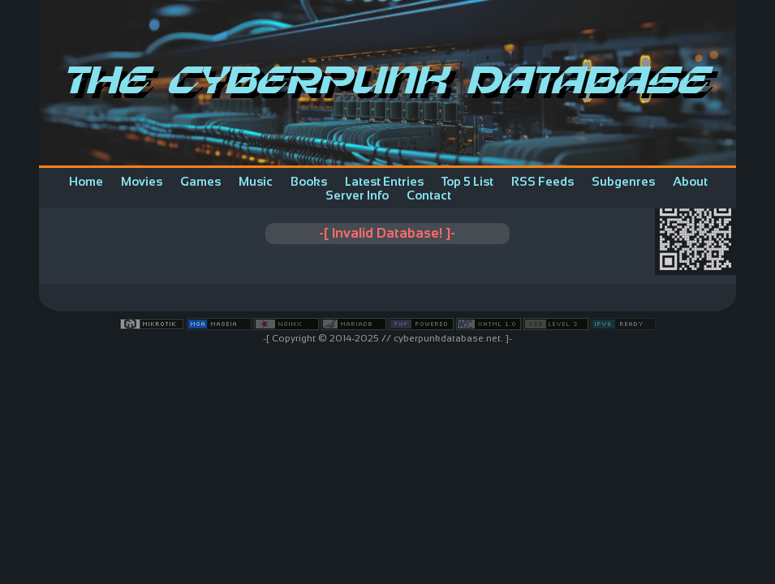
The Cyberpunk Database (388, 83)
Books (309, 181)
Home (86, 181)
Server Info (357, 195)
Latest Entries (384, 181)
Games (200, 181)
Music (256, 181)
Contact (429, 195)
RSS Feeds (542, 181)
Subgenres (623, 181)
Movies (141, 181)
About (690, 181)
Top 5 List (467, 181)
